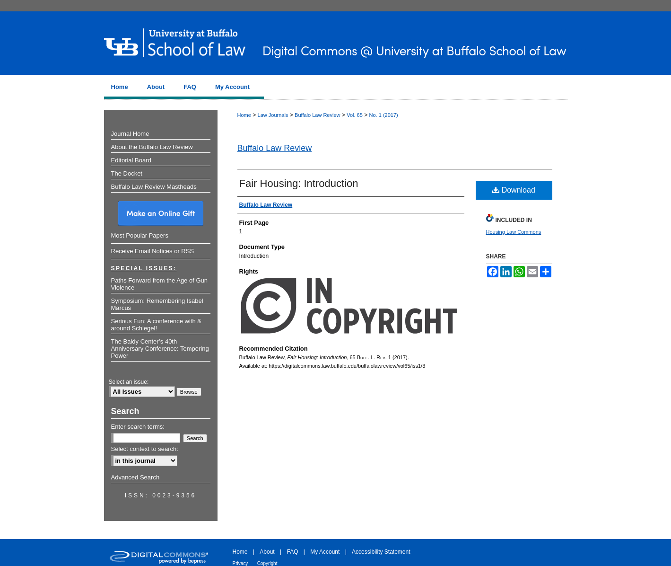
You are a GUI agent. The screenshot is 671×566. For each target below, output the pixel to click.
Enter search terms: (138, 426)
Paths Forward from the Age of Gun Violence (159, 284)
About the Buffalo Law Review (152, 146)
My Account (325, 551)
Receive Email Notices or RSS (152, 251)
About (267, 551)
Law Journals (273, 115)
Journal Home (130, 133)
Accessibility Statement (381, 551)
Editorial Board (131, 160)
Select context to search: (144, 448)
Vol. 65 (355, 115)
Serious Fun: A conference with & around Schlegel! (156, 325)
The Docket (126, 173)
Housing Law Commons (513, 232)
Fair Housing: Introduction (298, 183)
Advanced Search (135, 477)
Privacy (240, 563)
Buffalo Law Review (317, 115)
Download (513, 190)
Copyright (267, 563)
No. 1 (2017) (383, 115)
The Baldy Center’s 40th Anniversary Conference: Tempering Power (160, 348)
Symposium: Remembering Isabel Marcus (157, 304)
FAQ (292, 551)
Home (244, 115)
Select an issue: (129, 382)
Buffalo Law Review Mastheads (154, 186)
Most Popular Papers (139, 235)
